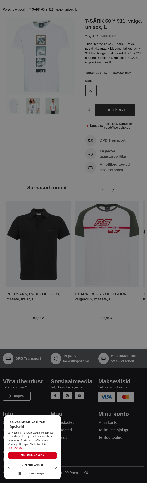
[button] (32, 473)
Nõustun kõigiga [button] (32, 455)
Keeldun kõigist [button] (32, 465)
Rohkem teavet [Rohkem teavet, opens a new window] (16, 447)
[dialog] (32, 447)
